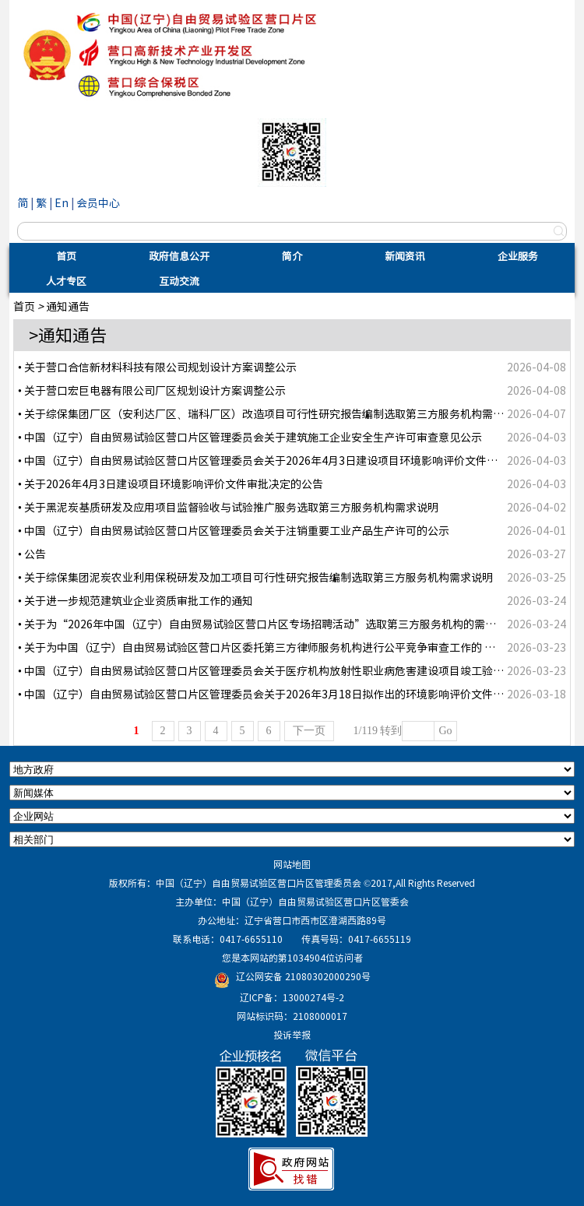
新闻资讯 (405, 255)
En (62, 202)
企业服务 (518, 255)
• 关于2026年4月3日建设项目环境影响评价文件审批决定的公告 (170, 483)
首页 (66, 255)
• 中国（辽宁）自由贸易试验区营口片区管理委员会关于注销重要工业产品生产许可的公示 (233, 530)
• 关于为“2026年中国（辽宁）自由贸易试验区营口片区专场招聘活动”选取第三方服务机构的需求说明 (268, 623)
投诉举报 (292, 1035)
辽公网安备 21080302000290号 (303, 976)
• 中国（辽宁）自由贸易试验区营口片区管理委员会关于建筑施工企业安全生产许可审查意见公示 (250, 437)
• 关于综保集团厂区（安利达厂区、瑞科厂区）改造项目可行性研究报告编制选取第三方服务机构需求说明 (272, 413)
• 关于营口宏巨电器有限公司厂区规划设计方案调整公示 (152, 390)
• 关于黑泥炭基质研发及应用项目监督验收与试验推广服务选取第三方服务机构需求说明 (228, 507)
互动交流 (179, 280)
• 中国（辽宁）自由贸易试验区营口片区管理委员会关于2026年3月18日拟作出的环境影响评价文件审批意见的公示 (293, 693)
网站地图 (292, 864)
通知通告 (68, 306)
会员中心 (98, 202)
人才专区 (66, 280)
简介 (292, 255)
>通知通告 (68, 334)
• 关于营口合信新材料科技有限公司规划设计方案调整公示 (157, 366)
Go (445, 731)
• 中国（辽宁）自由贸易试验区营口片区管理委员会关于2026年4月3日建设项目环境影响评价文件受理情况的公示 (290, 460)
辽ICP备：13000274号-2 (292, 997)
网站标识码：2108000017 (292, 1016)
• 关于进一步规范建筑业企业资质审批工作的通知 (135, 600)
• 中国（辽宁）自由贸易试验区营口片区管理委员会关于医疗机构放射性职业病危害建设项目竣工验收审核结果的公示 (299, 670)
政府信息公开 (179, 255)
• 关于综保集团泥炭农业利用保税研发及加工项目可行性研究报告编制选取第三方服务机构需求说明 (255, 577)
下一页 (309, 731)
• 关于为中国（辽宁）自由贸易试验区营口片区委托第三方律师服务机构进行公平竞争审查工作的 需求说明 (273, 647)
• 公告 (32, 553)
